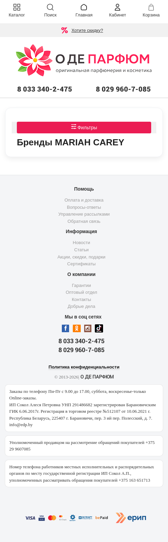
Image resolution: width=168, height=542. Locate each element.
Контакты (81, 299)
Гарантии (81, 285)
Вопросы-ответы (84, 207)
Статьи (81, 249)
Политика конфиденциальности (83, 367)
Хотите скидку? (87, 30)
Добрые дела (81, 306)
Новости (81, 242)
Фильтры (84, 127)
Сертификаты (81, 263)
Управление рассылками (84, 214)
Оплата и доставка (84, 200)
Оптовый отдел (81, 292)
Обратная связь (84, 221)
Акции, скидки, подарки (81, 257)
